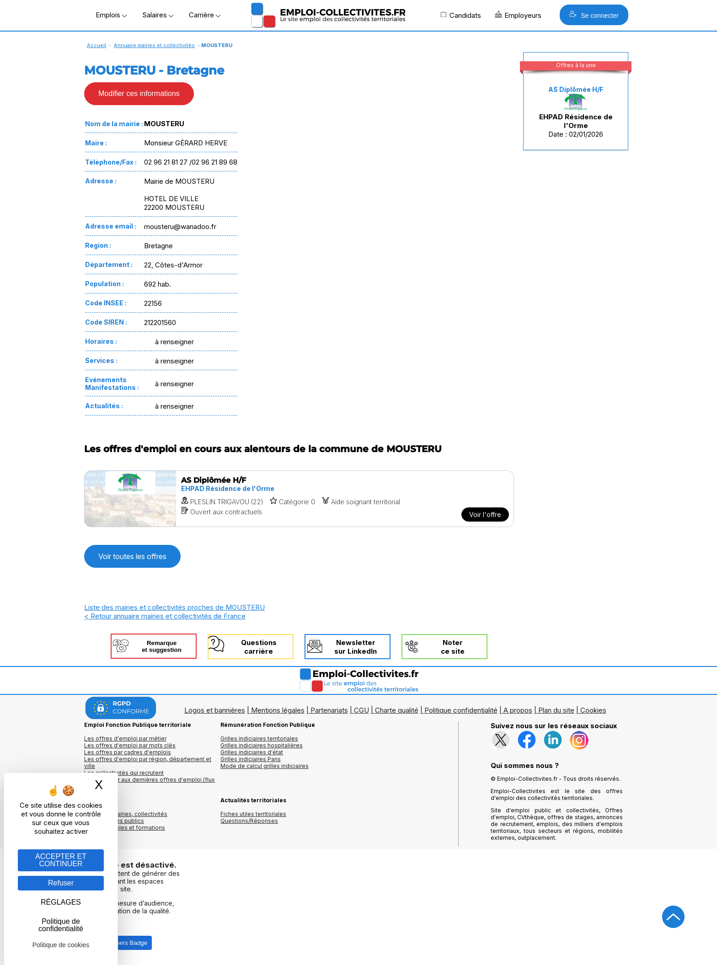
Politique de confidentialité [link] (60, 925)
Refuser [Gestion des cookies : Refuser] (61, 883)
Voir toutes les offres (132, 556)
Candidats (460, 15)
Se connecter (593, 15)
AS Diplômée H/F (575, 89)
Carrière (204, 15)
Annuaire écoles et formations (124, 827)
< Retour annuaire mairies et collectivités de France (165, 616)
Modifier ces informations (139, 93)
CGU (361, 710)
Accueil (96, 45)
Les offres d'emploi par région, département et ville (147, 762)
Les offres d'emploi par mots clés (130, 745)
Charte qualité (396, 710)
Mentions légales (278, 710)
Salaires (157, 15)
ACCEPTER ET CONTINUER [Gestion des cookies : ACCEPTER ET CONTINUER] (60, 860)
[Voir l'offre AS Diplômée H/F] (299, 499)
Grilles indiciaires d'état (251, 752)
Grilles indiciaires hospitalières (261, 745)
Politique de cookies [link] (61, 945)
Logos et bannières (214, 710)
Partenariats (329, 710)
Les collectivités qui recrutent (124, 772)
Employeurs (518, 15)
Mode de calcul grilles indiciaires (264, 765)
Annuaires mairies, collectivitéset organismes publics (125, 817)
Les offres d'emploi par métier (125, 738)
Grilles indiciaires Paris (250, 759)
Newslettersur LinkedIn (355, 647)
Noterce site (453, 647)
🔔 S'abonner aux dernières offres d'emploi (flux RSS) (149, 783)
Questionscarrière (259, 647)
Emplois (111, 15)
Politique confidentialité (461, 710)
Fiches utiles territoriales (253, 813)
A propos (517, 710)
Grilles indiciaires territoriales (259, 738)
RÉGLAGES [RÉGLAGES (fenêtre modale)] (61, 902)
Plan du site (556, 710)
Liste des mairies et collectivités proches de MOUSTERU (174, 607)
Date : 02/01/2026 (576, 112)
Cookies (593, 710)
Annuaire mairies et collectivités (154, 45)
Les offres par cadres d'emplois (127, 752)
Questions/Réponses (249, 820)
